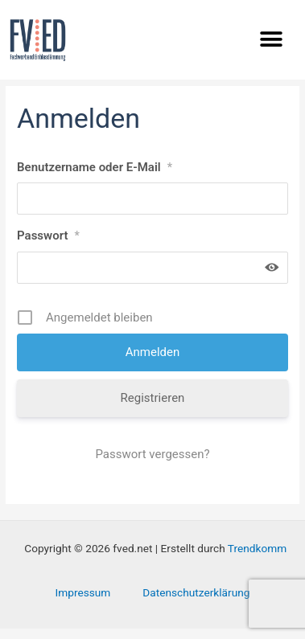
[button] (271, 39)
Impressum (83, 602)
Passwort (48, 246)
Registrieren (153, 408)
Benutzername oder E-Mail (94, 177)
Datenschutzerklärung (195, 602)
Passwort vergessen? (152, 464)
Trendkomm (257, 558)
